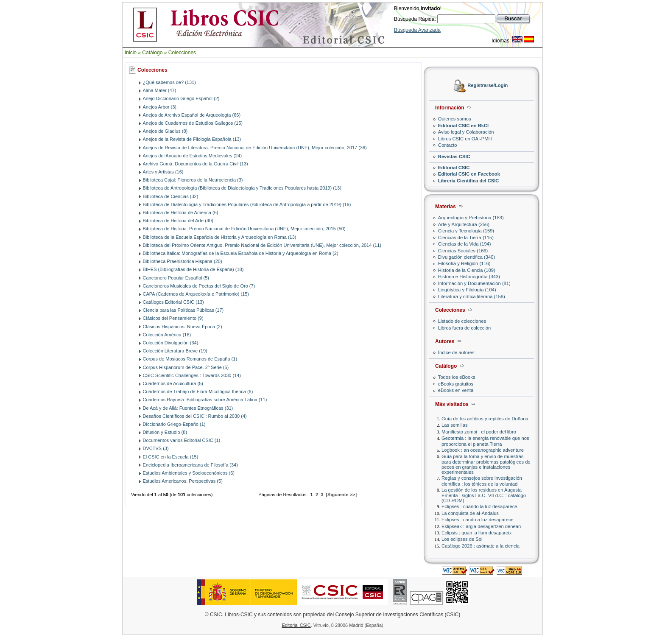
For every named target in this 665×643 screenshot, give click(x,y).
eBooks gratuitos (455, 383)
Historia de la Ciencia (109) (466, 270)
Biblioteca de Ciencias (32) (170, 196)
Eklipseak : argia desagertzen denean (481, 526)
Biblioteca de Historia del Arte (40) (178, 220)
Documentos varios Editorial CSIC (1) (182, 440)
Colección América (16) (167, 334)
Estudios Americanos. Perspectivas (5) (183, 481)
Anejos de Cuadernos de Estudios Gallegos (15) (193, 123)
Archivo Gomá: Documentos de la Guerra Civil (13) (195, 163)
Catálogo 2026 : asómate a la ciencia (480, 545)
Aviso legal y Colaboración (466, 131)
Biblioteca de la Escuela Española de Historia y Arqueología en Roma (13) (219, 237)
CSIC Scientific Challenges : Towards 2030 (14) (192, 375)
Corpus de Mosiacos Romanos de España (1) (190, 358)
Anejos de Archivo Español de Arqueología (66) (192, 114)
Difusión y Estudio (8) (165, 432)
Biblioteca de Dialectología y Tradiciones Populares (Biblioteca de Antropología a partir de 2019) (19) (247, 204)
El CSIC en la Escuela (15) (170, 456)
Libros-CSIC (238, 615)
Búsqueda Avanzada (417, 30)
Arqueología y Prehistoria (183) (471, 217)
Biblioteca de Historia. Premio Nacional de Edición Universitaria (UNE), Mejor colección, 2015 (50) (244, 228)
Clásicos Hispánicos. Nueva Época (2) (182, 326)
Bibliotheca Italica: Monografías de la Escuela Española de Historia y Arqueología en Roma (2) (240, 253)
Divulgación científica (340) (466, 257)
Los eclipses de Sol (461, 539)
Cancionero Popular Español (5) (176, 277)
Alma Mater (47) (159, 90)
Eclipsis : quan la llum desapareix (476, 532)
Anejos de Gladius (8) (165, 131)
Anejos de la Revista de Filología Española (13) (192, 139)
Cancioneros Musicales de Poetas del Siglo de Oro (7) (199, 285)
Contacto (447, 145)
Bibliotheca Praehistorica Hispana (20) (182, 261)
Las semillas (454, 425)
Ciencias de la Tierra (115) (466, 237)
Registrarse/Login (487, 85)
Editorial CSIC (454, 167)
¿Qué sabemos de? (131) (169, 82)
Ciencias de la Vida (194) (464, 243)
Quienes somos (454, 118)
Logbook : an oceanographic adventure (482, 450)
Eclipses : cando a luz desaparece (477, 519)
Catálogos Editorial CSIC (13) (173, 302)
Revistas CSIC (454, 156)
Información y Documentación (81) (474, 283)
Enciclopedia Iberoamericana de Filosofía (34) (190, 464)
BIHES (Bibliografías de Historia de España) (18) (193, 269)
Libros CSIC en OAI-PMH (465, 138)
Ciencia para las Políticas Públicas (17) (183, 310)
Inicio (131, 53)
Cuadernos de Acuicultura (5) (173, 383)
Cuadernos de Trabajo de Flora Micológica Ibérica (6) (198, 391)
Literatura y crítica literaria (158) (471, 296)
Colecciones (182, 53)
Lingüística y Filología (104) (467, 289)
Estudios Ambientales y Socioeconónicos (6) (189, 472)
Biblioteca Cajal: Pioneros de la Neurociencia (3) (193, 179)
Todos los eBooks (456, 377)
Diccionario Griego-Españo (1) (174, 424)
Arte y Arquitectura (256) (463, 224)
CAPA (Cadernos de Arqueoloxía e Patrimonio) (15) (196, 293)
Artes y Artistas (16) (163, 171)
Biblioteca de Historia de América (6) (180, 212)
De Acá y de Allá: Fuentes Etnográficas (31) (188, 408)
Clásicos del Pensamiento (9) (173, 318)
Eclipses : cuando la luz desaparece (479, 506)
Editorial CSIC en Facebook (469, 173)
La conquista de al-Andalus (470, 513)
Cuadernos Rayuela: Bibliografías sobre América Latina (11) (205, 399)
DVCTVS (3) (156, 448)
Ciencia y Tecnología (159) (466, 230)
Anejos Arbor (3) (159, 106)
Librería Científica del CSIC (468, 180)
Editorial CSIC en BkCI (463, 125)
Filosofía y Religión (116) (464, 263)
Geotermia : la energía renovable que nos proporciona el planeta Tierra (485, 441)
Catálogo (152, 53)
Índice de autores (456, 352)
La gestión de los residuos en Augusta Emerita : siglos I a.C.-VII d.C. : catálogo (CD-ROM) (483, 495)
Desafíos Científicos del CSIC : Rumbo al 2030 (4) (195, 416)
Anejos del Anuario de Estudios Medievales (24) (192, 155)
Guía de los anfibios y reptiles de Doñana (484, 418)
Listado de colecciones (462, 321)
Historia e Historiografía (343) (469, 276)
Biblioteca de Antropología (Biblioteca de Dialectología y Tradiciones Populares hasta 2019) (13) (242, 187)
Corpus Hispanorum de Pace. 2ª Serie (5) (186, 367)
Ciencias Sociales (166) (463, 250)
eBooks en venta (455, 390)
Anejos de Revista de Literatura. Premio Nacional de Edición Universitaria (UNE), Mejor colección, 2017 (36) (255, 147)
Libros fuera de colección (464, 327)
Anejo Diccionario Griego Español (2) (181, 98)
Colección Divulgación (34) (170, 342)
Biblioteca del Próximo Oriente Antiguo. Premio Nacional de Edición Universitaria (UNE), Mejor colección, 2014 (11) (262, 245)
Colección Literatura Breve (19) (175, 350)
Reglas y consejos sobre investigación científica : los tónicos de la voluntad (481, 480)
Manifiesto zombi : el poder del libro (478, 431)
